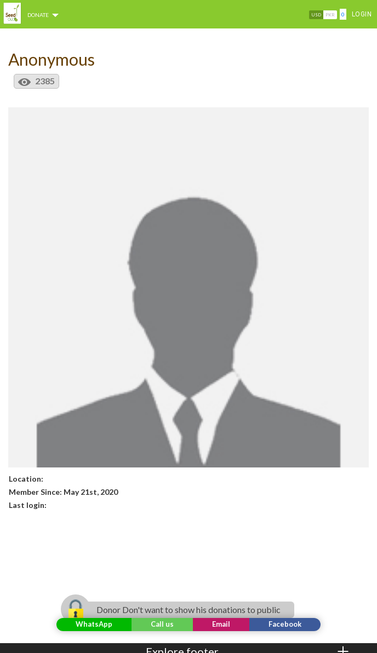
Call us (162, 624)
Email (221, 624)
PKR (330, 15)
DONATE (44, 14)
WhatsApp (94, 624)
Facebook (285, 624)
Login (362, 14)
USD (316, 15)
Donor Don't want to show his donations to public (182, 610)
